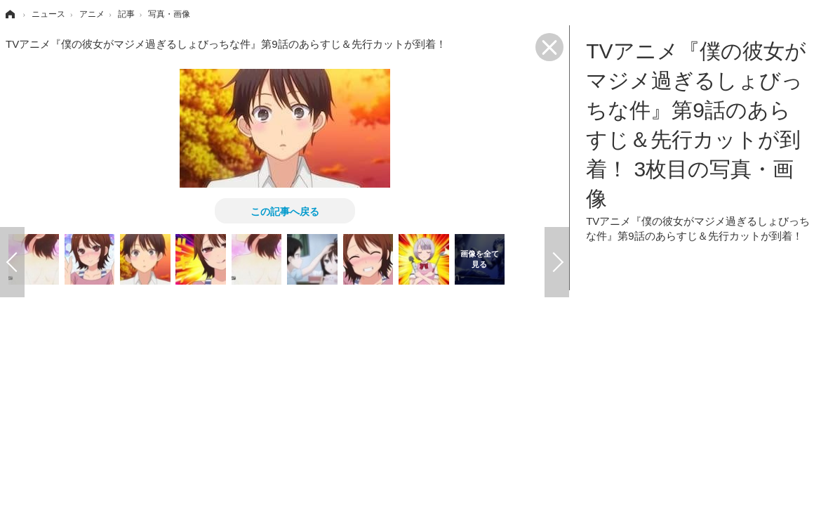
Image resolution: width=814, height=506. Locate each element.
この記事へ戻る (285, 211)
